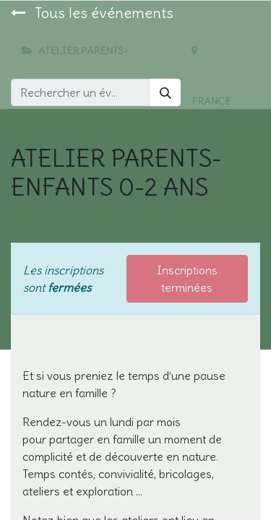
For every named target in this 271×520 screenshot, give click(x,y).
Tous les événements (92, 13)
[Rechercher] (165, 92)
